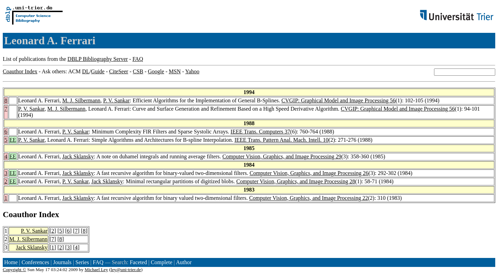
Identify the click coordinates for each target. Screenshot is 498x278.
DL (85, 71)
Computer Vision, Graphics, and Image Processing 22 (308, 198)
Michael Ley (96, 269)
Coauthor (20, 214)
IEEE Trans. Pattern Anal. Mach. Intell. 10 (281, 140)
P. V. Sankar (116, 100)
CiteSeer (118, 71)
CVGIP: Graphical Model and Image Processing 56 (339, 100)
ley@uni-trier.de (126, 269)
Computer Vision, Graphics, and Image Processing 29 (281, 156)
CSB (138, 71)
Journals (62, 262)
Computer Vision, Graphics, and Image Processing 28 (295, 181)
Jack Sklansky (78, 156)
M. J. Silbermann (81, 100)
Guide (97, 71)
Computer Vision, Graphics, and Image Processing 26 (309, 173)
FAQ (137, 59)
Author (184, 262)
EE (12, 140)
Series (82, 262)
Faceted (138, 262)
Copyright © (14, 269)
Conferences (35, 262)
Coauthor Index (20, 71)
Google (156, 71)
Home (11, 262)
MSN (175, 71)
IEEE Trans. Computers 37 (260, 132)
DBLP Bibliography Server (97, 59)
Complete (161, 262)
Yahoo (192, 71)
